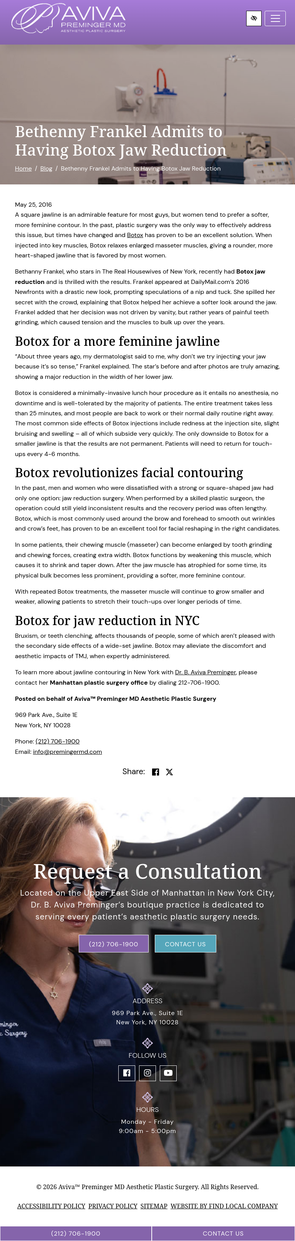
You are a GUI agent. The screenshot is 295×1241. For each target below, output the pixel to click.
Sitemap (154, 1206)
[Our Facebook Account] (126, 1073)
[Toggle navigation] (275, 18)
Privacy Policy (113, 1206)
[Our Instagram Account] (147, 1073)
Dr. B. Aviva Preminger (205, 672)
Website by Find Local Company (224, 1206)
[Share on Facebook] (156, 772)
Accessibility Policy (51, 1206)
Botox (135, 235)
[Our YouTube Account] (168, 1073)
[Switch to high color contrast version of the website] (254, 18)
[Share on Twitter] (169, 772)
